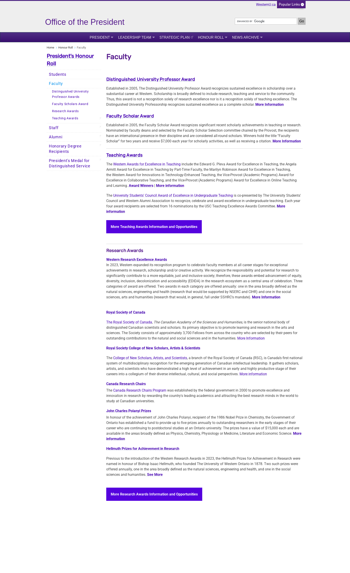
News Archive (245, 37)
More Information (251, 338)
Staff (53, 128)
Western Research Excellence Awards (136, 259)
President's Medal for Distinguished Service (69, 163)
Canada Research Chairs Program (139, 390)
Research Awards (65, 111)
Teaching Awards (65, 118)
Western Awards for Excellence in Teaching (147, 164)
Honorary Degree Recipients (65, 149)
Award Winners (141, 185)
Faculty (56, 83)
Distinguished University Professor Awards (70, 94)
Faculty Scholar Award (130, 116)
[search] (266, 21)
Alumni (55, 137)
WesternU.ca (266, 4)
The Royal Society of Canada (129, 322)
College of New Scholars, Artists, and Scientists (150, 358)
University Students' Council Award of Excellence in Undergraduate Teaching (173, 195)
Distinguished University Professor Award (150, 79)
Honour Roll (211, 37)
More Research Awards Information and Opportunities (154, 494)
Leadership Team (134, 37)
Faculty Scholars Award (70, 104)
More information (170, 185)
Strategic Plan (175, 37)
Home (50, 47)
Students (57, 74)
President (100, 37)
